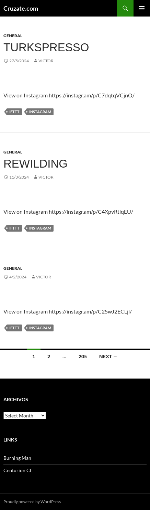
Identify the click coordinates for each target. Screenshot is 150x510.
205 (83, 356)
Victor (46, 60)
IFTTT (14, 111)
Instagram (40, 111)
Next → (108, 356)
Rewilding (35, 163)
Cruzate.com (20, 8)
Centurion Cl (17, 470)
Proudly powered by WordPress (32, 501)
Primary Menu (142, 8)
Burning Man (17, 458)
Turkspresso (46, 47)
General (12, 35)
